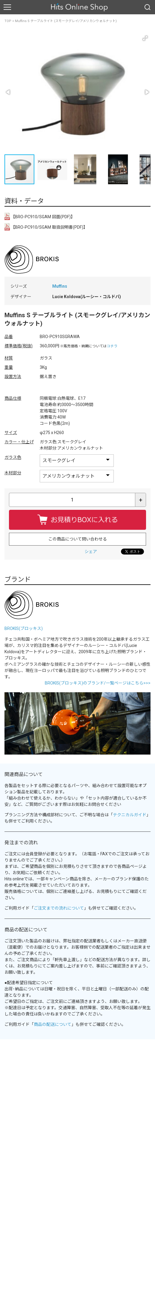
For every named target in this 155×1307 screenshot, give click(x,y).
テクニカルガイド (129, 814)
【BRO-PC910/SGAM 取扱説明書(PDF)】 (46, 226)
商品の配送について (52, 1024)
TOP (7, 21)
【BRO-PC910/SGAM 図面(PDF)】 (39, 216)
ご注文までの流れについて (59, 908)
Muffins (59, 286)
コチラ (112, 346)
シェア (91, 551)
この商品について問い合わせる (77, 539)
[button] (145, 38)
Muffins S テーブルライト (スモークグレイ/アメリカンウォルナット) (66, 21)
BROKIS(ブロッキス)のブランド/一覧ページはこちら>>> (98, 683)
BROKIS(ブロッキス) (23, 628)
